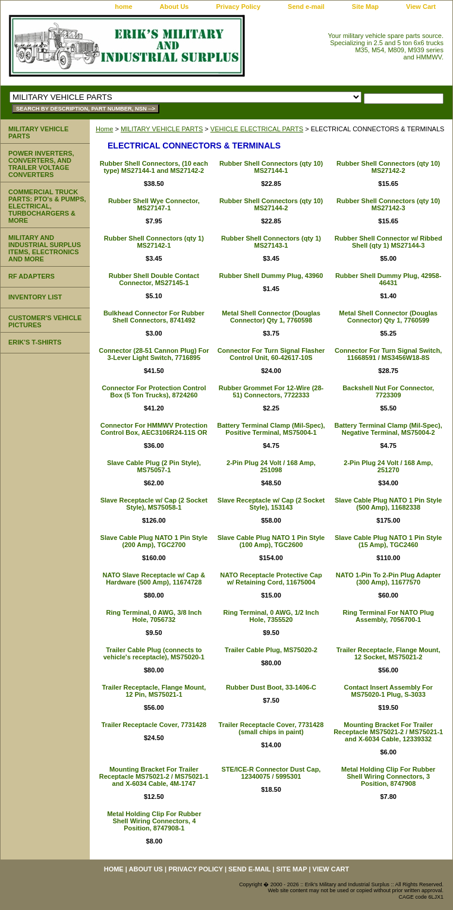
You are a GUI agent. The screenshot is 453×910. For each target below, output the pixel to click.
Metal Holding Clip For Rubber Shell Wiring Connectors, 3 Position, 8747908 (388, 776)
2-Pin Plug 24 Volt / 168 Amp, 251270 (388, 466)
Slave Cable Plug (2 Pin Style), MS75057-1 (154, 466)
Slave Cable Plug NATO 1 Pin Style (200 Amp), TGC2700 (154, 541)
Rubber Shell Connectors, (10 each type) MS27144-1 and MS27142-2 (154, 167)
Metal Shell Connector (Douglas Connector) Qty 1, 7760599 (388, 316)
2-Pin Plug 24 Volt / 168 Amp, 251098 (271, 466)
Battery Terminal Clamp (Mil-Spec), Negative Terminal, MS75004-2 (388, 429)
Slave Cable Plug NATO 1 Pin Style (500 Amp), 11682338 (388, 504)
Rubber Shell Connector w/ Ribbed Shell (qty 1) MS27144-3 (388, 242)
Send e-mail (306, 6)
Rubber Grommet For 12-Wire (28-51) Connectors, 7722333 (271, 391)
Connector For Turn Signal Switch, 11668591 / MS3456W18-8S (388, 354)
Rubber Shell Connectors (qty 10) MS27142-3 (388, 204)
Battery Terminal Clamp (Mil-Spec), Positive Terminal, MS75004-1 (271, 429)
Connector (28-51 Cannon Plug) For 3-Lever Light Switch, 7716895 (154, 354)
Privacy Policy (238, 6)
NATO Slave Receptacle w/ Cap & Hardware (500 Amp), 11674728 (154, 578)
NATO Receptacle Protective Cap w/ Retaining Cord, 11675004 (271, 578)
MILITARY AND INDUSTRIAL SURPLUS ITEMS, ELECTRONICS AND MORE (44, 248)
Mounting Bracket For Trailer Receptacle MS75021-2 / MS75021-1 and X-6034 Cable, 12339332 (388, 731)
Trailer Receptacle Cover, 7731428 (153, 724)
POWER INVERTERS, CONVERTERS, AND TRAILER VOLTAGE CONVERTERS (41, 164)
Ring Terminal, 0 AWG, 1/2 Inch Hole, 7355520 (271, 616)
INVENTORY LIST (35, 297)
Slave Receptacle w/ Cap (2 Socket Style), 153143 (271, 504)
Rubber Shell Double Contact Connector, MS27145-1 (154, 279)
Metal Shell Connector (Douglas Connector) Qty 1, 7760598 (271, 316)
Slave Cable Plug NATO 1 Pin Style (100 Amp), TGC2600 (271, 541)
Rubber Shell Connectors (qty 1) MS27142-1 (154, 242)
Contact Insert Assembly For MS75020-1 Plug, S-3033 (388, 691)
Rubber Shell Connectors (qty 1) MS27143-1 (271, 242)
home (123, 6)
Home (104, 128)
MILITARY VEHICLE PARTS (162, 128)
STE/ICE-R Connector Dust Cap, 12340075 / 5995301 (271, 773)
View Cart (421, 6)
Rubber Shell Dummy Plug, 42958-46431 (388, 279)
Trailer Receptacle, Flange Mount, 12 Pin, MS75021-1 (154, 691)
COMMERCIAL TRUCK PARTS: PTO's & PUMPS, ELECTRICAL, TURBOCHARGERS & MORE (47, 206)
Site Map (365, 6)
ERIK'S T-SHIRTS (34, 342)
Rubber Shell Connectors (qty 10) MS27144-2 (271, 204)
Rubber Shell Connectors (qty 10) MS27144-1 (271, 167)
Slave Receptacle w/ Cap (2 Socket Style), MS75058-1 (153, 504)
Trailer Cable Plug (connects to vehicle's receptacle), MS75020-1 (154, 653)
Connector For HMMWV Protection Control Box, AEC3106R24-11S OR (153, 429)
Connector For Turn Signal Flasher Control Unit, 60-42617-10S (271, 354)
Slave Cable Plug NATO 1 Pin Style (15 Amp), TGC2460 (388, 541)
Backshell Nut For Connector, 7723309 (388, 391)
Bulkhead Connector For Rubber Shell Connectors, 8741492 (154, 316)
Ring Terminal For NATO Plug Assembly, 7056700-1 (387, 616)
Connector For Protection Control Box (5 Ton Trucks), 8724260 (154, 391)
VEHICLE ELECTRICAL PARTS (256, 128)
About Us (174, 6)
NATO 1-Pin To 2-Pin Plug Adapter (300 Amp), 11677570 (388, 578)
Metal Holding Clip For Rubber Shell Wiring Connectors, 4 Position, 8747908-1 (154, 821)
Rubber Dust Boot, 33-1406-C (271, 687)
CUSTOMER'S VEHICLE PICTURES (44, 321)
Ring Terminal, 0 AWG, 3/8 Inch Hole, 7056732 (154, 616)
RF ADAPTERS (31, 276)
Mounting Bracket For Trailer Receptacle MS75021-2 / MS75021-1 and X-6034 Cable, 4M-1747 (154, 776)
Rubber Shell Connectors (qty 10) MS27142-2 (388, 167)
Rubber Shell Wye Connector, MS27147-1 (154, 204)
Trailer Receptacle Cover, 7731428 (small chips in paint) (271, 728)
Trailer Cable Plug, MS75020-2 (271, 649)
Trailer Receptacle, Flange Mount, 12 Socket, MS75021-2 (388, 653)
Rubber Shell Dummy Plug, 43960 (271, 275)
